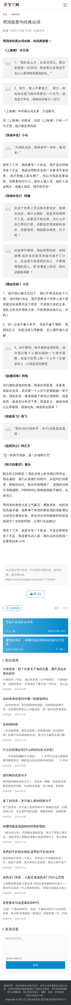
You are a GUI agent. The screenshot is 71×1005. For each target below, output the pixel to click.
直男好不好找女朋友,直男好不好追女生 (29, 852)
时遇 (5, 30)
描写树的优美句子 (15, 775)
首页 (5, 14)
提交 (35, 965)
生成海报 (12, 608)
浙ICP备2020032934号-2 (53, 999)
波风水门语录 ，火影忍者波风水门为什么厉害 (33, 877)
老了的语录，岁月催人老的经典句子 (27, 801)
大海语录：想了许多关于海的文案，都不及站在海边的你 (34, 671)
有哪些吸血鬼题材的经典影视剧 (24, 826)
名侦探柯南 (10, 724)
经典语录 (39, 30)
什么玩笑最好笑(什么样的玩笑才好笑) (28, 750)
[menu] (65, 5)
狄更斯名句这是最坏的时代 (21, 903)
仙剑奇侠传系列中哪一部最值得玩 (25, 699)
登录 (8, 958)
